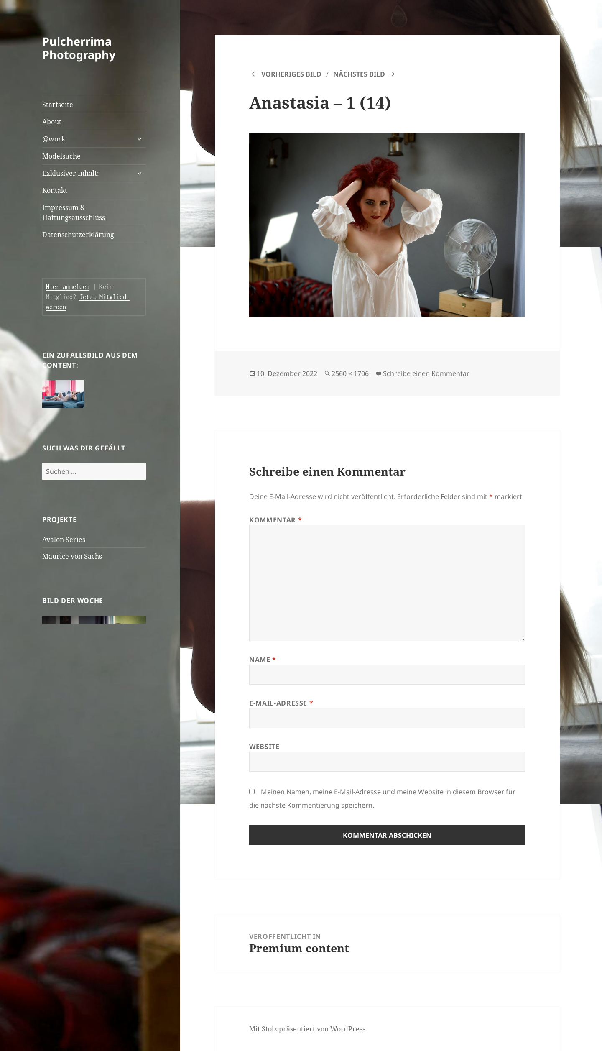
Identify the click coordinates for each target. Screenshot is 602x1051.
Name (262, 659)
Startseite (57, 104)
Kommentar (275, 519)
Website (264, 746)
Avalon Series (63, 539)
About (51, 121)
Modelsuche (61, 156)
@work (53, 138)
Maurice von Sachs (72, 556)
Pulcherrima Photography (78, 47)
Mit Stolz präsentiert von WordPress (307, 1028)
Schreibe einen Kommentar (426, 373)
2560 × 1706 (350, 373)
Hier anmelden (67, 286)
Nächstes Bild (359, 74)
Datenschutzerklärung (78, 234)
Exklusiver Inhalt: (70, 173)
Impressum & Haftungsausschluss (73, 212)
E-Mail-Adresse (281, 703)
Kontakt (54, 190)
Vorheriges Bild (291, 74)
